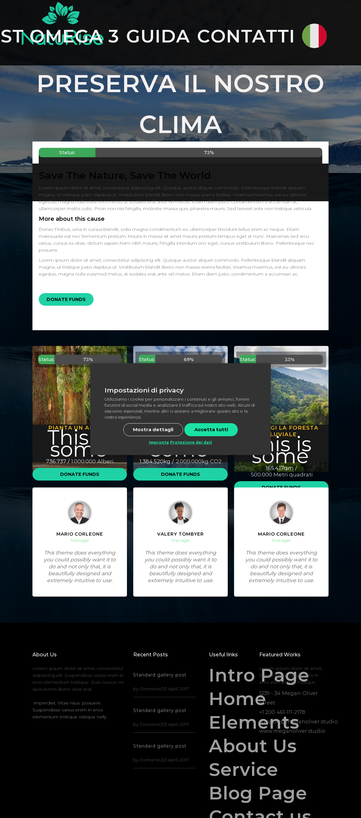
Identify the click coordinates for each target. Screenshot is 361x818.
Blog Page (231, 793)
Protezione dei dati (191, 442)
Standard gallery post (159, 675)
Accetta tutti (211, 429)
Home (231, 698)
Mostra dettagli (153, 429)
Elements (231, 722)
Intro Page (231, 675)
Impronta (159, 442)
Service (231, 769)
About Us (231, 746)
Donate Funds (66, 299)
